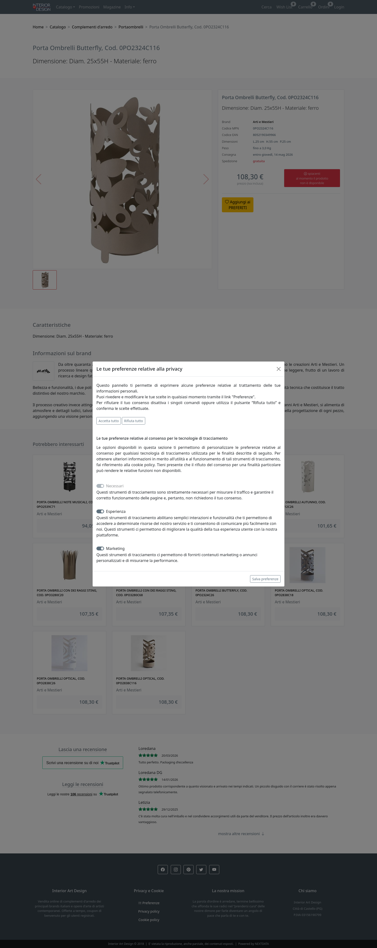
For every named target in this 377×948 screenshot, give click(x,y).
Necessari (115, 486)
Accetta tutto (109, 421)
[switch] (100, 511)
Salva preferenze (265, 579)
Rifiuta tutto (133, 421)
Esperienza (116, 511)
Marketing (115, 548)
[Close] (279, 369)
